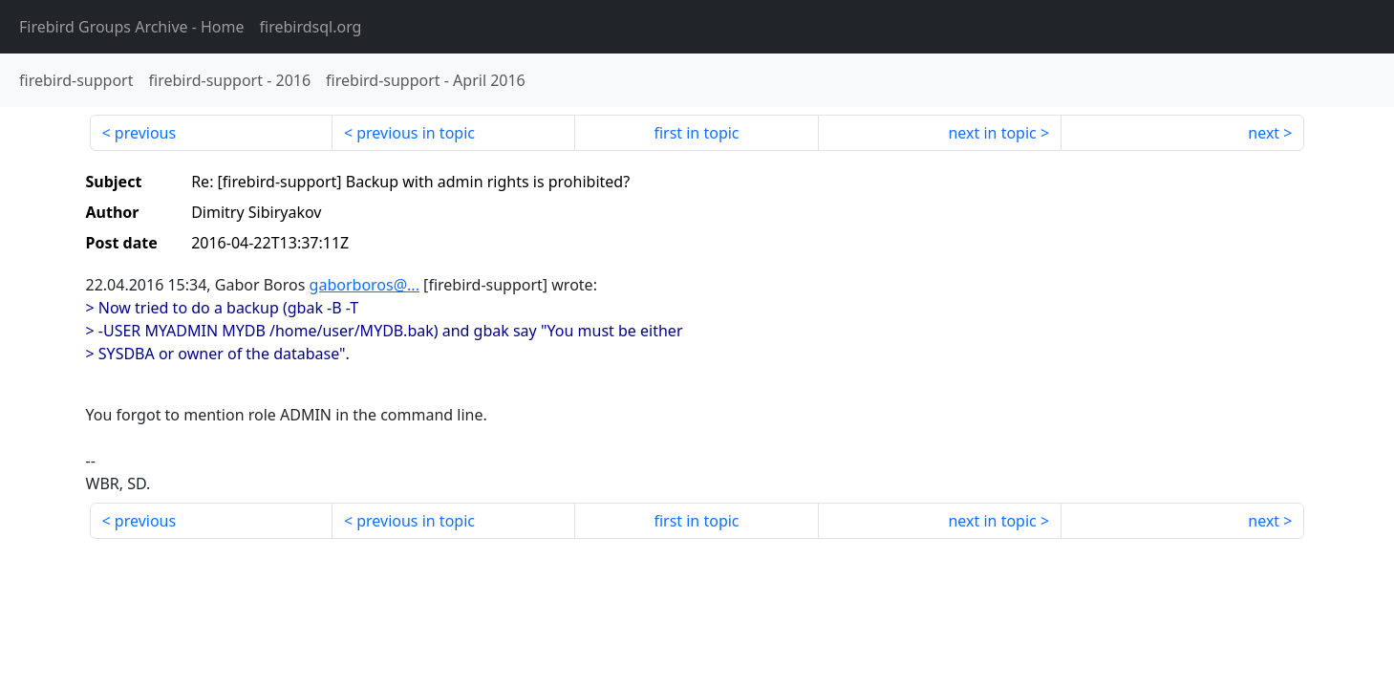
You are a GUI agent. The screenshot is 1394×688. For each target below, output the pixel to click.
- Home (132, 26)
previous (145, 132)
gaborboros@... (364, 284)
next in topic (992, 132)
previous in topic (415, 132)
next (1263, 132)
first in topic (696, 132)
